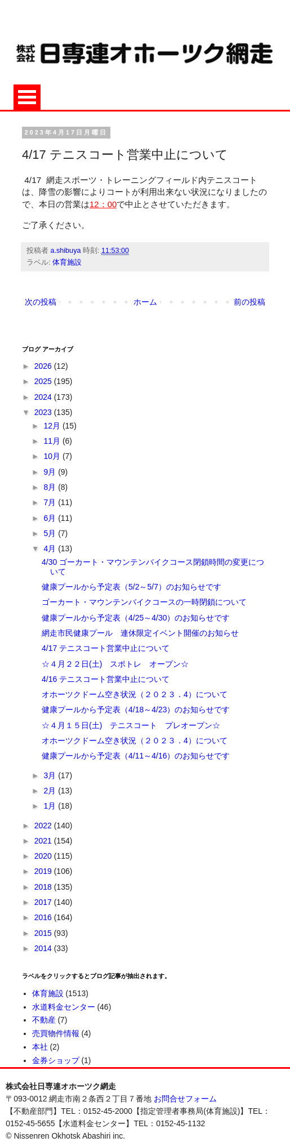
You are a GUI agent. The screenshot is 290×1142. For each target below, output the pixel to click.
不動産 (44, 1019)
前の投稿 (249, 301)
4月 (50, 548)
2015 (44, 933)
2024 (44, 397)
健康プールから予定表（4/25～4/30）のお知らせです (136, 617)
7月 (50, 502)
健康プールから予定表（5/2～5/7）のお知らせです (131, 586)
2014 (44, 948)
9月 (50, 471)
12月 (52, 425)
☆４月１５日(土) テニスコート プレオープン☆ (131, 725)
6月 (50, 518)
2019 (44, 871)
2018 (44, 886)
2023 (44, 412)
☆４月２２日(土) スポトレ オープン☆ (115, 663)
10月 (52, 456)
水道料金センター (63, 1006)
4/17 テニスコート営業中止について (105, 648)
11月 (52, 440)
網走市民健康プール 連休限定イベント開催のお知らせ (140, 632)
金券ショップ (55, 1060)
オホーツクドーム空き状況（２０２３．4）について (134, 694)
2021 (44, 840)
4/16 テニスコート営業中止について (105, 679)
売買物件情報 (55, 1033)
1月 (50, 805)
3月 (50, 775)
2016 (44, 917)
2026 (44, 366)
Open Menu (27, 97)
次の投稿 (40, 301)
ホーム (145, 301)
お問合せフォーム (185, 1098)
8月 (50, 487)
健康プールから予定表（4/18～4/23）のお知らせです (136, 709)
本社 (40, 1046)
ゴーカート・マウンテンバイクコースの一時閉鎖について (144, 601)
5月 (50, 533)
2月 (50, 790)
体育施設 (67, 262)
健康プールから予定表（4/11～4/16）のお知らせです (136, 755)
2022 (44, 825)
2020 (44, 855)
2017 (44, 902)
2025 (44, 381)
